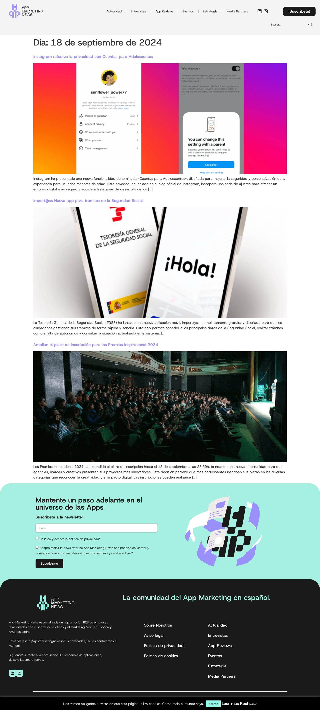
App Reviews (164, 11)
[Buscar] (310, 24)
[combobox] (286, 24)
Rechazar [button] (248, 703)
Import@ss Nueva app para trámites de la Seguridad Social (88, 200)
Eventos (188, 11)
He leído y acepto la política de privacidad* (70, 539)
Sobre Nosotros (158, 625)
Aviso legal (154, 635)
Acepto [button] (213, 704)
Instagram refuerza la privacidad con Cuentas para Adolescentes (93, 56)
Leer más (230, 703)
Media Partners (237, 11)
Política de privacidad (164, 645)
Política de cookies (161, 656)
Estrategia (210, 11)
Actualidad (114, 11)
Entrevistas (138, 11)
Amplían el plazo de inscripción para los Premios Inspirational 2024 (95, 344)
